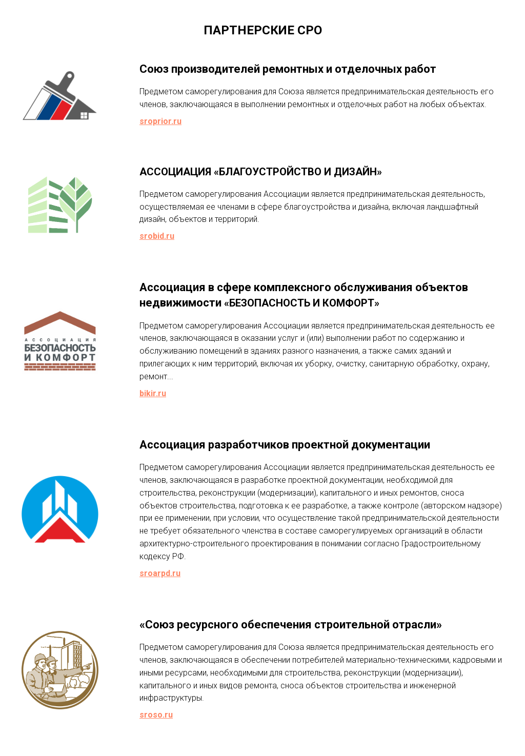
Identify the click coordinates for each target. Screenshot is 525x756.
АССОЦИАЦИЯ (175, 172)
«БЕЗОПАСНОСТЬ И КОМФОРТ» (301, 303)
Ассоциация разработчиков (214, 444)
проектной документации (361, 444)
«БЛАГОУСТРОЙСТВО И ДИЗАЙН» (298, 172)
